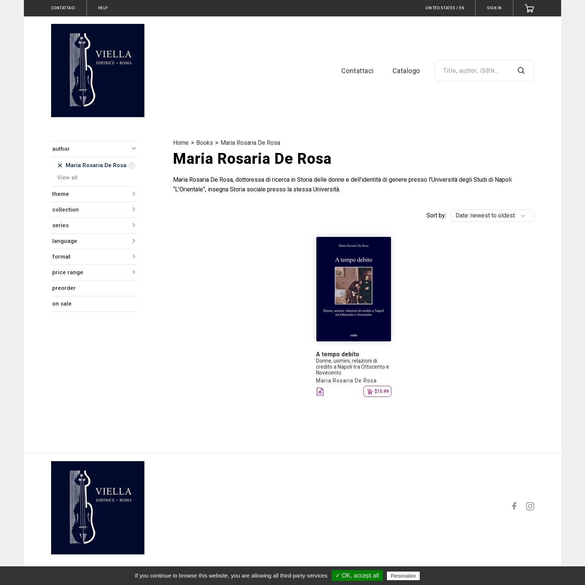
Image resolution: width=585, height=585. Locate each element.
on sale (62, 303)
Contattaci (357, 71)
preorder (64, 288)
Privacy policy (439, 576)
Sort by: (436, 215)
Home (181, 142)
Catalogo (406, 71)
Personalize (403, 576)
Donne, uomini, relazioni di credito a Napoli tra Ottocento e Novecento (352, 367)
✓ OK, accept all (357, 575)
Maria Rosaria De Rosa (250, 142)
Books (204, 142)
